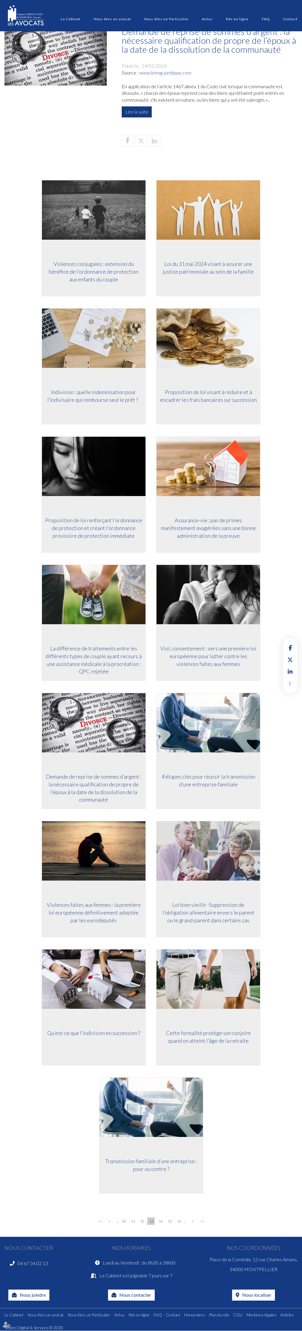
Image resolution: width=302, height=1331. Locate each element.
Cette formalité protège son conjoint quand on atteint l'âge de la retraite (209, 1037)
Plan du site (219, 1315)
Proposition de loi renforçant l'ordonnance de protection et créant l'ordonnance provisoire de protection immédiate (93, 528)
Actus (207, 19)
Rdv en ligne (237, 19)
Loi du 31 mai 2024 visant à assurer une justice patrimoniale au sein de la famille (209, 268)
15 (170, 1221)
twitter (290, 659)
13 (151, 1221)
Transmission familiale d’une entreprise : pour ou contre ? (151, 1165)
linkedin (290, 671)
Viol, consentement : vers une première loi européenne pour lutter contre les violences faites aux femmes (209, 656)
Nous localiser (256, 1295)
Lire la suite (136, 111)
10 (124, 1221)
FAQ (266, 19)
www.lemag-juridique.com (165, 72)
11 (133, 1221)
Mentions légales (261, 1315)
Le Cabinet (70, 19)
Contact (290, 19)
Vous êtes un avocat (112, 19)
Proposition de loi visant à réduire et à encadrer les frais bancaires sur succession (209, 396)
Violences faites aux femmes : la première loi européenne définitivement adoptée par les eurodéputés (93, 913)
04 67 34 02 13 (33, 1263)
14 (161, 1221)
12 (142, 1221)
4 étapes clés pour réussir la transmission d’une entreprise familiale (209, 781)
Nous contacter (135, 1295)
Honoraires (194, 1315)
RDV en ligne (290, 683)
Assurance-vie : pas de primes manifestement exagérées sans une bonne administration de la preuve (209, 528)
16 (179, 1221)
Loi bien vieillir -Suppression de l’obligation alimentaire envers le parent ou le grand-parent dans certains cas (209, 913)
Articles (287, 1315)
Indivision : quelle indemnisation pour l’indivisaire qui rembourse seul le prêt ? (93, 396)
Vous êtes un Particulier (166, 19)
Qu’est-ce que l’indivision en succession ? (93, 1033)
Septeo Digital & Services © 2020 (33, 1327)
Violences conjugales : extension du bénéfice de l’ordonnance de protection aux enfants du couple (93, 272)
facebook (290, 648)
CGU (237, 1315)
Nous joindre (33, 1295)
